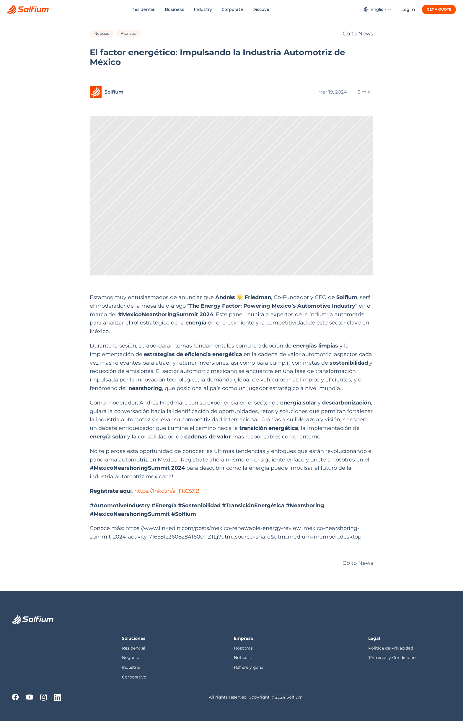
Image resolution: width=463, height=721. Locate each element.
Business (174, 9)
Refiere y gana (248, 667)
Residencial (134, 648)
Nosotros (244, 648)
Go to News (358, 33)
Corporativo (134, 677)
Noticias (242, 657)
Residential (143, 9)
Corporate (232, 9)
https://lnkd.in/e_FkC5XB (166, 491)
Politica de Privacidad (391, 648)
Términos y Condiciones (393, 657)
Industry (203, 9)
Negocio (130, 657)
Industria (131, 667)
